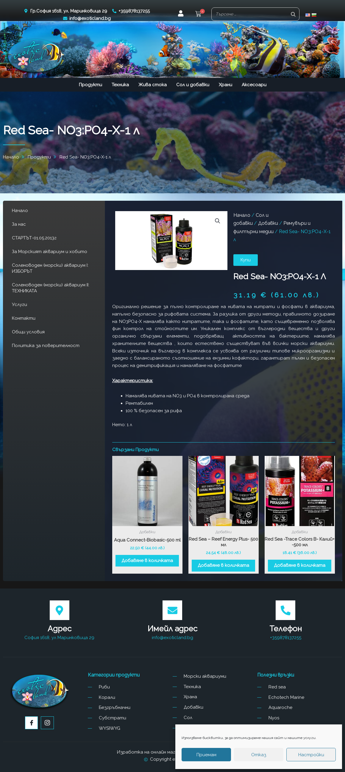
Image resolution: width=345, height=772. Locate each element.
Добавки (268, 223)
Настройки (311, 754)
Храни (225, 84)
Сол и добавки (192, 84)
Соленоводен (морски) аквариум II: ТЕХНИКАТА (50, 288)
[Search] (293, 14)
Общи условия (28, 332)
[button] (198, 15)
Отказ (258, 754)
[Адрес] (59, 610)
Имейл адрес (172, 628)
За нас (19, 224)
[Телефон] (285, 610)
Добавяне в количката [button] (147, 560)
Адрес (59, 628)
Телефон (285, 628)
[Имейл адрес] (172, 610)
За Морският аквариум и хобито (49, 251)
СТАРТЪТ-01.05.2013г (34, 238)
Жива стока (152, 84)
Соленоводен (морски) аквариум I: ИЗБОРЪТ (50, 268)
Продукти (90, 84)
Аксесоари (254, 84)
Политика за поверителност (45, 345)
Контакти (23, 318)
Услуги (19, 304)
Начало (20, 210)
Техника (120, 84)
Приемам (206, 754)
